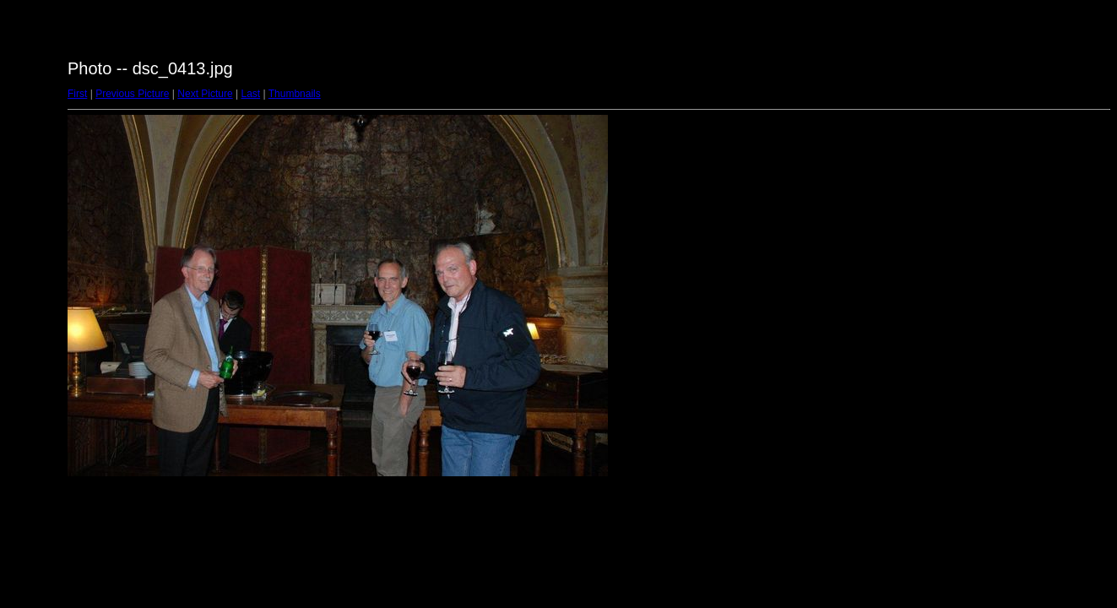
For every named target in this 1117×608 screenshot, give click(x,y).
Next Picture (204, 94)
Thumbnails (294, 94)
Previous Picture (132, 94)
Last (250, 94)
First (77, 94)
